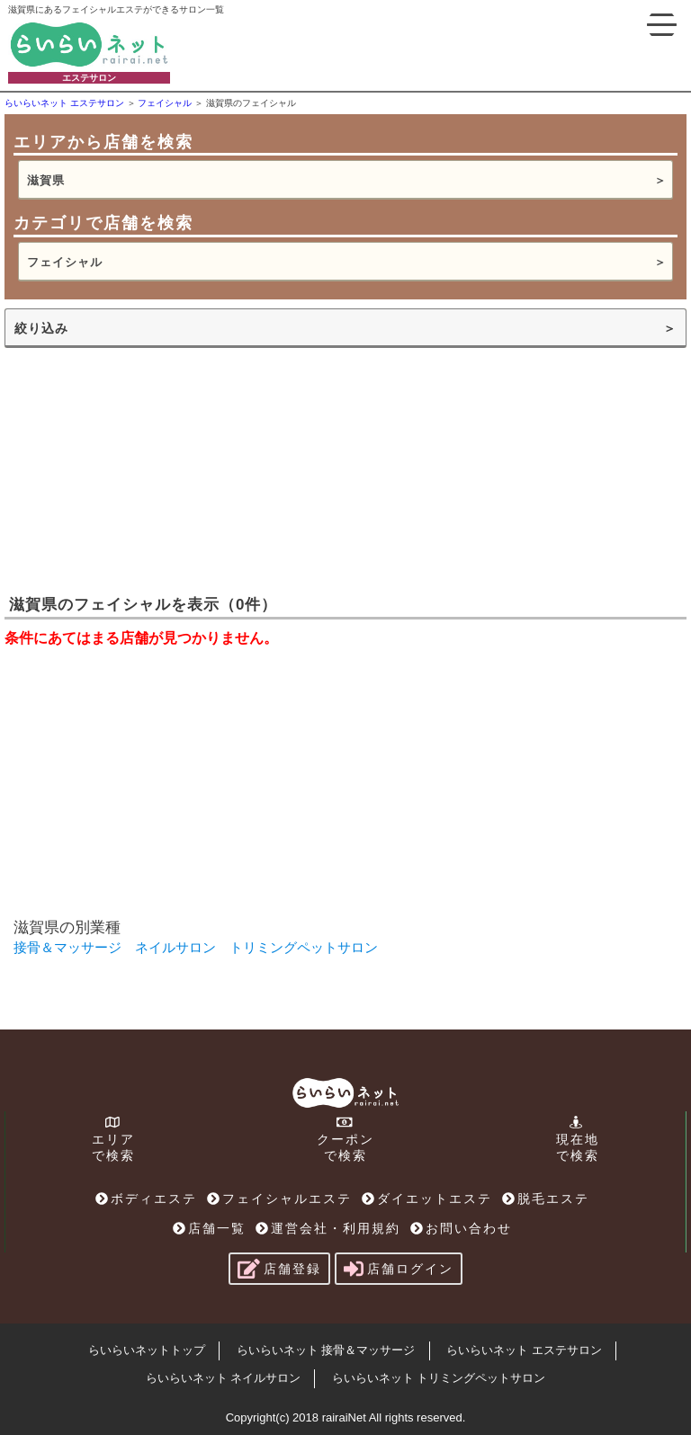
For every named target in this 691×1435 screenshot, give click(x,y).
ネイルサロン (175, 947)
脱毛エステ (545, 1198)
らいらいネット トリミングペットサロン (439, 1378)
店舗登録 (279, 1269)
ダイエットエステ (427, 1198)
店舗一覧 (209, 1228)
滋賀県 (46, 180)
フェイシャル (65, 262)
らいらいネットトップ (146, 1350)
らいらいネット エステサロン (524, 1350)
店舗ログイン (398, 1269)
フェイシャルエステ (279, 1198)
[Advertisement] (139, 469)
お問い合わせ (461, 1228)
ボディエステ (146, 1198)
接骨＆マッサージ (67, 947)
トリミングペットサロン (303, 947)
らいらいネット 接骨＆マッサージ (326, 1350)
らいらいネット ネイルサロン (223, 1378)
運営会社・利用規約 (328, 1228)
